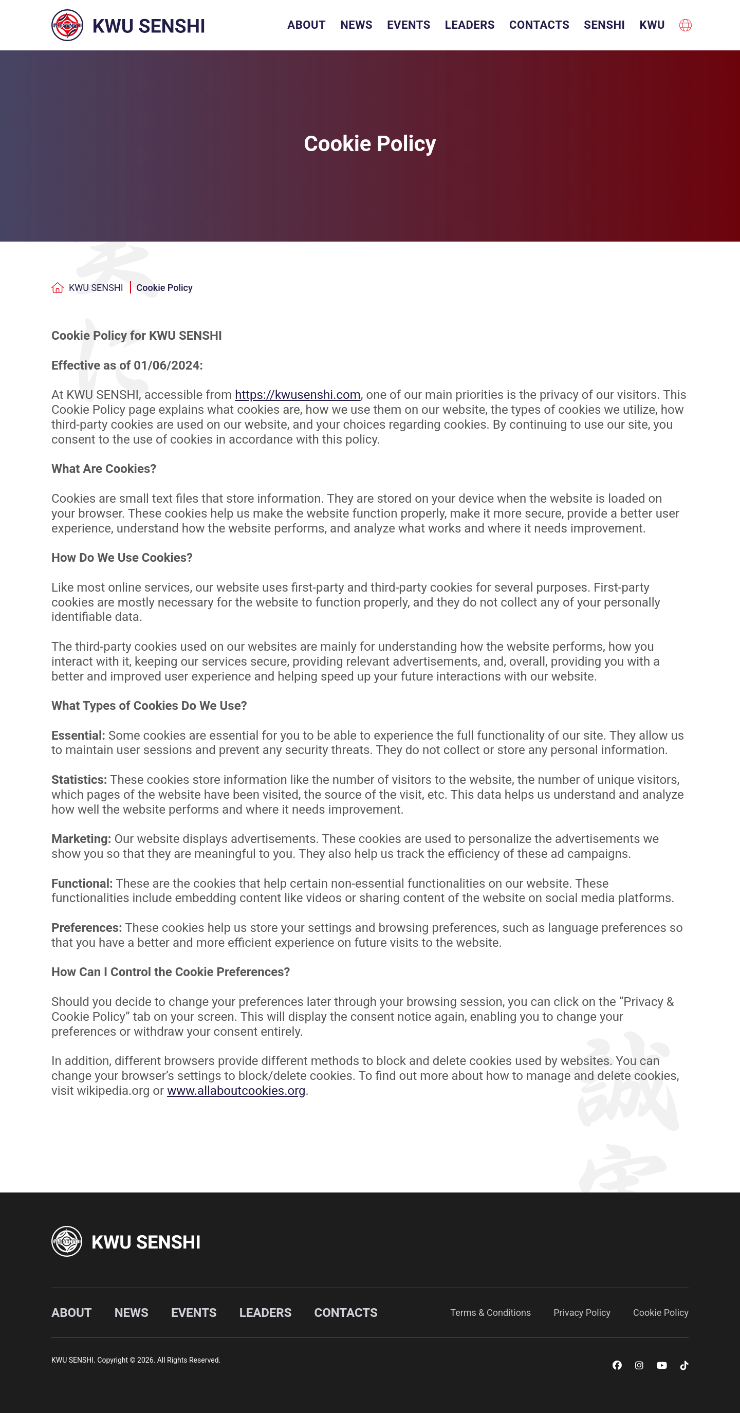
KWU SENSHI (87, 287)
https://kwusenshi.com (298, 395)
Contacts (539, 25)
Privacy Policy (581, 1312)
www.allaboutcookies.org (236, 1091)
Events (409, 25)
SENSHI (604, 25)
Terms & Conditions (490, 1312)
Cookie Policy (165, 287)
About (306, 25)
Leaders (470, 25)
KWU (652, 25)
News (356, 25)
